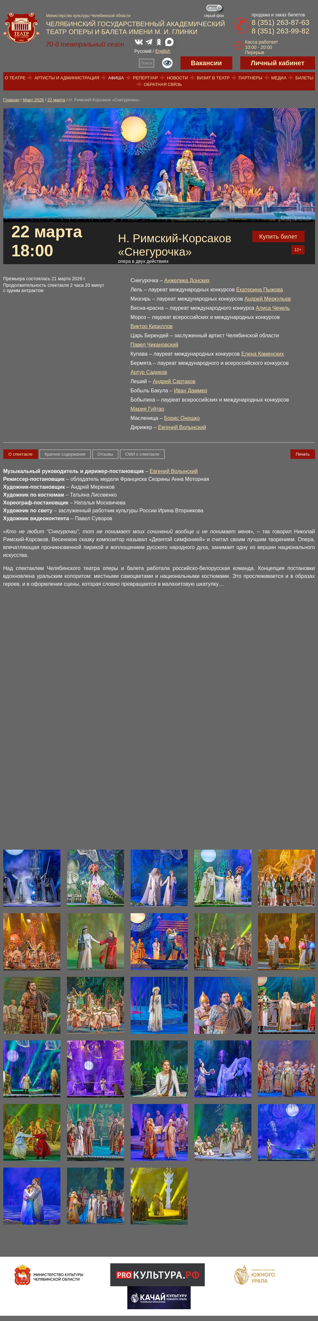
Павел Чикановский (155, 344)
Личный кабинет (277, 63)
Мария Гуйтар (147, 409)
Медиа (278, 77)
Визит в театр (213, 77)
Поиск (146, 63)
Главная (11, 99)
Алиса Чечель (273, 308)
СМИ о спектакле (142, 454)
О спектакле (21, 454)
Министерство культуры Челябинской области (88, 15)
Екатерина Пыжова (259, 289)
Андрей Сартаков (174, 381)
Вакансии (206, 63)
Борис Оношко (182, 418)
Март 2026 (33, 99)
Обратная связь (163, 84)
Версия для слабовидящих (167, 63)
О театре (15, 77)
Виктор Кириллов (152, 326)
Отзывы (105, 454)
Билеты (304, 77)
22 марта (56, 99)
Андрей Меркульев (267, 299)
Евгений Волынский (182, 427)
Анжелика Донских (186, 280)
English (162, 51)
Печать (303, 454)
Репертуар (145, 77)
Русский (143, 51)
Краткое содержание (65, 454)
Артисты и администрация (66, 77)
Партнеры (250, 77)
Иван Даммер (190, 390)
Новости (177, 77)
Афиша (116, 77)
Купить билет (278, 236)
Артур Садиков (149, 372)
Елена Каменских (262, 354)
